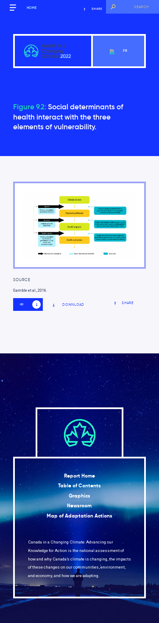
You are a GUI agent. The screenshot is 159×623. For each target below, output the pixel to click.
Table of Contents (79, 486)
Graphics (79, 496)
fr (125, 50)
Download (68, 305)
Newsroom (79, 506)
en (112, 50)
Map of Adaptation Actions (79, 516)
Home (32, 8)
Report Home (79, 476)
